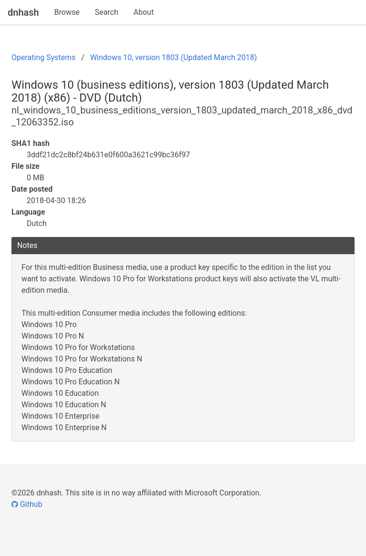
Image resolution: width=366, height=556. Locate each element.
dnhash (23, 12)
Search (106, 12)
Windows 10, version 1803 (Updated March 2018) (173, 57)
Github (26, 504)
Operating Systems (43, 57)
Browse (67, 12)
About (143, 12)
